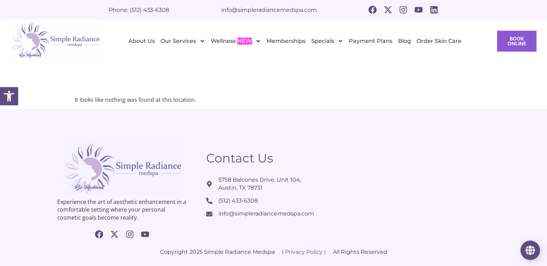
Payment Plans (370, 41)
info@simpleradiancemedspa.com (269, 10)
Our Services (182, 41)
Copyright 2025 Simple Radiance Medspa (217, 252)
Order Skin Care (439, 41)
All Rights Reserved (360, 252)
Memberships (286, 41)
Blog (404, 41)
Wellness (236, 41)
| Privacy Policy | (304, 252)
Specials (327, 41)
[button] (9, 96)
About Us (141, 41)
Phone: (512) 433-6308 (139, 10)
